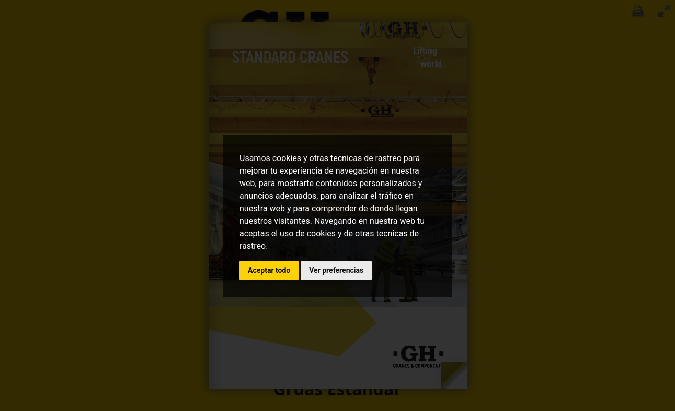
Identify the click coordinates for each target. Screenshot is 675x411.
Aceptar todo (269, 270)
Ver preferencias (336, 270)
